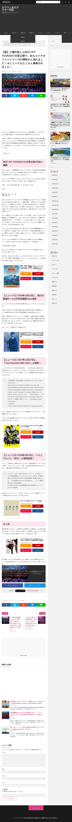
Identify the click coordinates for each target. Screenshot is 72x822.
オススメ (54, 264)
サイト (3, 782)
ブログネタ (55, 277)
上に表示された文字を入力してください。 (13, 791)
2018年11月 (55, 183)
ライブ (17, 600)
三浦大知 (22, 600)
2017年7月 (55, 222)
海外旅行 (58, 92)
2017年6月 (55, 226)
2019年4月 (55, 175)
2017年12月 (55, 201)
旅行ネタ (14, 33)
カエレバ (42, 269)
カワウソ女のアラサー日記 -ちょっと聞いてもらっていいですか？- (41, 817)
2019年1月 (55, 179)
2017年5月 (55, 231)
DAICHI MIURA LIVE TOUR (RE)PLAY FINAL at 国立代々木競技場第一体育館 (31, 539)
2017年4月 (55, 235)
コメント (4, 752)
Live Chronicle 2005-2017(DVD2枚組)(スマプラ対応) (31, 426)
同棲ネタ (54, 281)
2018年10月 (55, 188)
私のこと (65, 33)
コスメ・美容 (48, 33)
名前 (3, 769)
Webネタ (23, 32)
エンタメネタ (57, 33)
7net (38, 278)
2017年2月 (55, 244)
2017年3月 (55, 239)
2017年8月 (55, 218)
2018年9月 (55, 192)
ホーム (6, 32)
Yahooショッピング (25, 278)
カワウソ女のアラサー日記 (10, 8)
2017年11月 (55, 205)
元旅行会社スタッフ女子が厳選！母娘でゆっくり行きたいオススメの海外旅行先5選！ (60, 106)
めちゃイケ (13, 600)
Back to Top (36, 808)
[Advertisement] (50, 17)
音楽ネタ (31, 32)
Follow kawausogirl (32, 590)
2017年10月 (55, 209)
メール (4, 775)
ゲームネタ (40, 33)
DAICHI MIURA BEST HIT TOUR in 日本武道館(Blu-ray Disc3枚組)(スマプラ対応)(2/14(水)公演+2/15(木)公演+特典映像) (32, 334)
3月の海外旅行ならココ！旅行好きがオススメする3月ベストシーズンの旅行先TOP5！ (59, 159)
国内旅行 (54, 286)
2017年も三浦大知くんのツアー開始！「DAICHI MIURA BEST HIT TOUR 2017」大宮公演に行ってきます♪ (15, 623)
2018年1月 (55, 196)
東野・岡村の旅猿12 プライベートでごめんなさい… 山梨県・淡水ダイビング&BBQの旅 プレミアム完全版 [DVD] (31, 267)
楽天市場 (38, 273)
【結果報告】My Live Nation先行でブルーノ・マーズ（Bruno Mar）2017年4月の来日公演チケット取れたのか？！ (26, 714)
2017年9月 (55, 214)
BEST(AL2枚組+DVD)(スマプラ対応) (31, 501)
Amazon (26, 273)
